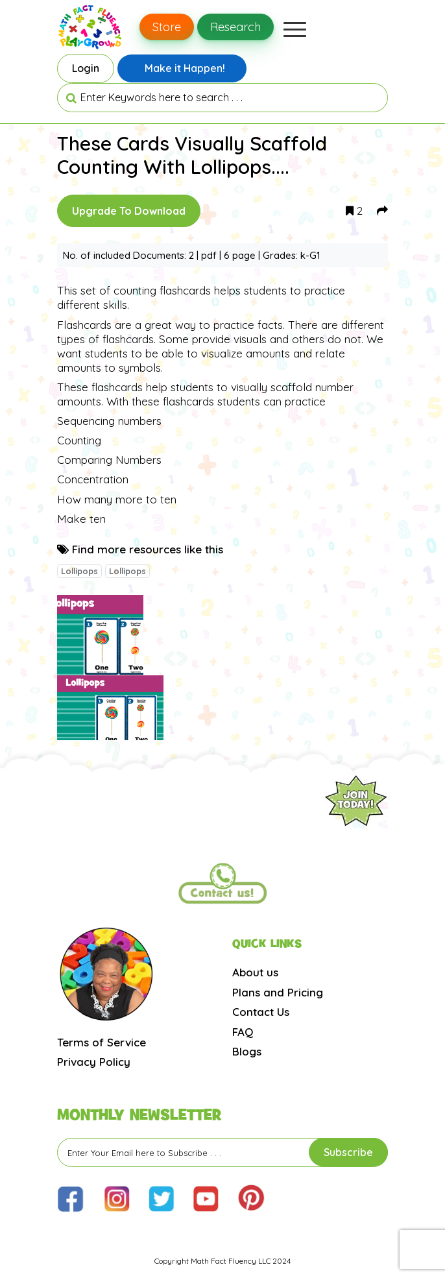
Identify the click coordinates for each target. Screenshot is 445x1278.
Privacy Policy (93, 1061)
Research (235, 26)
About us (255, 972)
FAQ (242, 1032)
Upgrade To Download (129, 210)
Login (85, 68)
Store (166, 26)
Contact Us (260, 1012)
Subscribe (348, 1152)
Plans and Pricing (277, 992)
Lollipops (79, 571)
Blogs (246, 1051)
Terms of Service (101, 1042)
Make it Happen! (185, 68)
